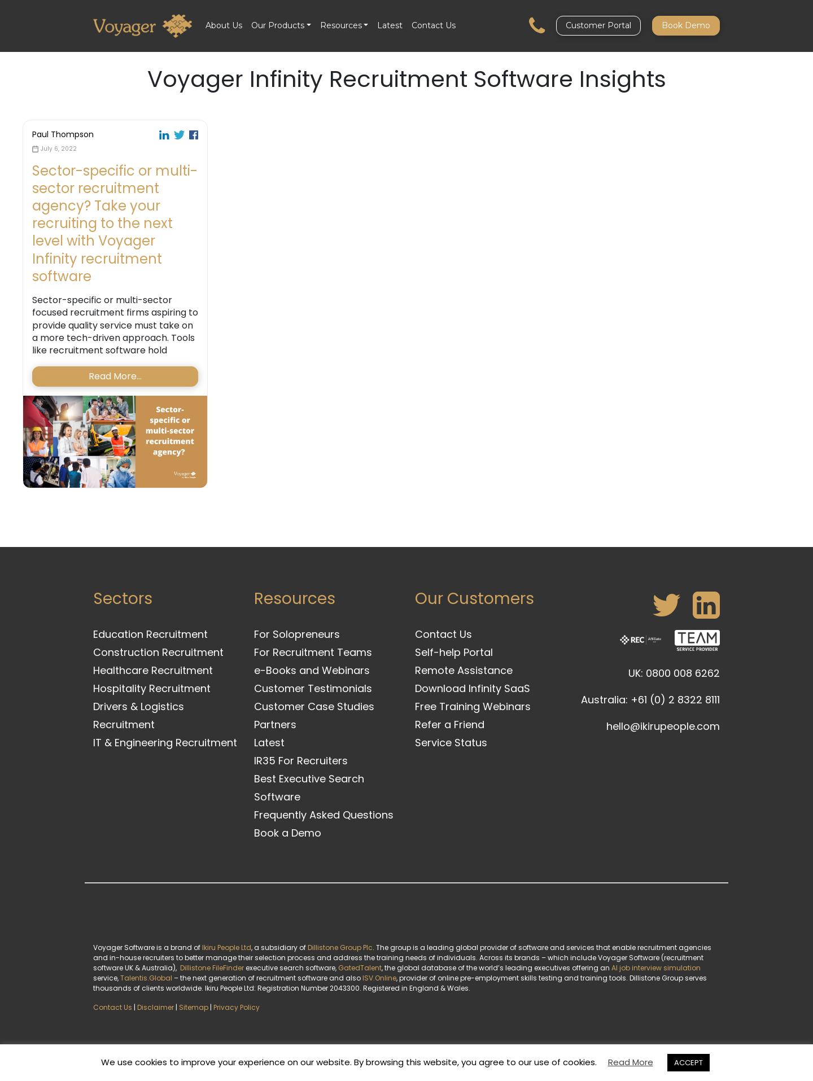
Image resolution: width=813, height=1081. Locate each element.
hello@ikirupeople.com (663, 726)
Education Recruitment (150, 634)
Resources (341, 25)
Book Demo (686, 25)
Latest (390, 25)
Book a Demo (287, 833)
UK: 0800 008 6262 (674, 673)
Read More (630, 1062)
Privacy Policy (236, 1007)
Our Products (277, 25)
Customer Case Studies (314, 706)
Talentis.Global (146, 978)
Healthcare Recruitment (153, 670)
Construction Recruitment (158, 652)
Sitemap (193, 1007)
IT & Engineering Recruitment (165, 743)
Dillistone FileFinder (212, 968)
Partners (275, 724)
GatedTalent (360, 968)
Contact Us (434, 25)
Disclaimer (155, 1007)
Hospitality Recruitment (152, 688)
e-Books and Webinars (312, 670)
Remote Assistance (464, 670)
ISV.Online (379, 978)
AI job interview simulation (656, 968)
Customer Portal (598, 25)
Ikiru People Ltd (226, 947)
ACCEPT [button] (688, 1062)
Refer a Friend (449, 724)
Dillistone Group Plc (340, 947)
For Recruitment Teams (313, 652)
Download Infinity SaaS (472, 688)
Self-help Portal (454, 652)
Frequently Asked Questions (324, 815)
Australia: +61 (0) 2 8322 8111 (650, 700)
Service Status (451, 743)
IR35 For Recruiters (301, 761)
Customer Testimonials (313, 688)
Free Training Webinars (473, 706)
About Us (224, 25)
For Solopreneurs (297, 634)
